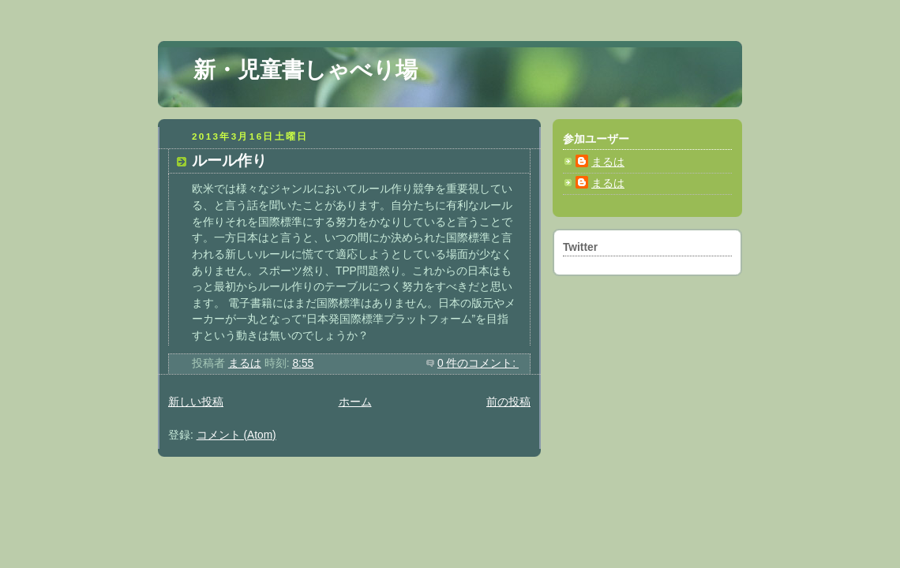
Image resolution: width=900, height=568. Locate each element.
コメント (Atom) (236, 435)
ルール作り (229, 160)
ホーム (355, 402)
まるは (607, 162)
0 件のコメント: (478, 363)
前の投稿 (508, 402)
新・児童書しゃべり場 (305, 69)
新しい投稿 (195, 402)
